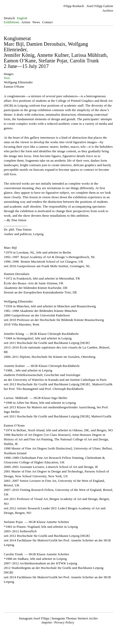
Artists (25, 22)
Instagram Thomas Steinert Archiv (75, 618)
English (22, 18)
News (36, 22)
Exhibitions (11, 22)
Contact (47, 22)
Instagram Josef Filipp (34, 618)
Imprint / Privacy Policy (58, 622)
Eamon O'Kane (14, 86)
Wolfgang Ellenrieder (18, 82)
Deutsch (9, 18)
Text (7, 78)
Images (8, 74)
